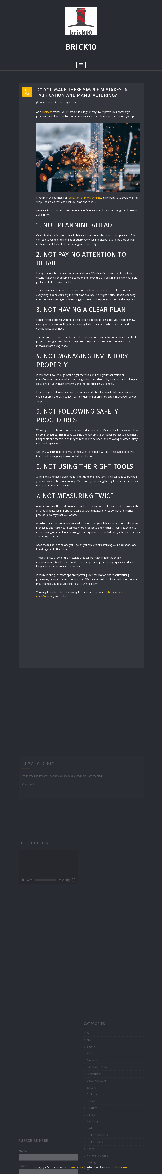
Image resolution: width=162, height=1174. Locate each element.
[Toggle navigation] (81, 65)
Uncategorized (67, 102)
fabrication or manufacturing (84, 197)
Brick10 (81, 47)
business (47, 112)
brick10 (46, 102)
